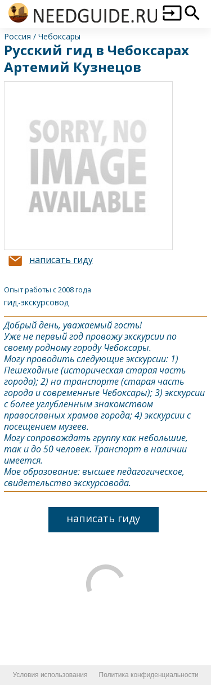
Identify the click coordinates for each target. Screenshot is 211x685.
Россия (17, 36)
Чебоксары (59, 36)
